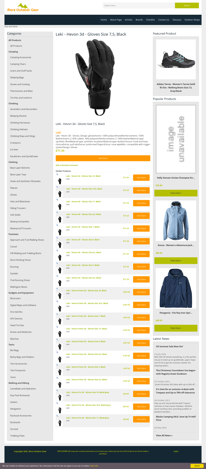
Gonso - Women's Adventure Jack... (176, 245)
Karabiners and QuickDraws (23, 156)
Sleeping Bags (17, 77)
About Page (117, 19)
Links (176, 451)
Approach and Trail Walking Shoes (26, 239)
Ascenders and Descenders (23, 109)
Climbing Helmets (18, 129)
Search (187, 5)
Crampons (15, 142)
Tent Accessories (18, 363)
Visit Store (103, 158)
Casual (13, 246)
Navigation (15, 408)
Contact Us (164, 19)
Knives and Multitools (20, 332)
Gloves (13, 194)
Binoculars (15, 298)
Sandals (14, 273)
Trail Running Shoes (20, 280)
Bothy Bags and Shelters (22, 357)
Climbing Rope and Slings (22, 136)
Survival (14, 429)
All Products (16, 45)
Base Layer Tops (18, 174)
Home (105, 19)
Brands (140, 19)
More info (94, 466)
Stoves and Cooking (19, 84)
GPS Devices (16, 318)
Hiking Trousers (18, 208)
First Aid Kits (16, 311)
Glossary (177, 19)
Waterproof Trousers (20, 228)
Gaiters (13, 402)
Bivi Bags (14, 350)
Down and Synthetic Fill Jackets (25, 181)
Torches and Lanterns (21, 97)
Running (14, 266)
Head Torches (17, 325)
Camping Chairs (18, 64)
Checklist (151, 19)
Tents (13, 377)
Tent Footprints (17, 370)
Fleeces (13, 187)
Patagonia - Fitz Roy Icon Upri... (176, 312)
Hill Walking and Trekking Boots (25, 253)
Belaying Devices (18, 115)
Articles (129, 19)
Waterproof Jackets (19, 221)
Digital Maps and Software (23, 305)
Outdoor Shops (192, 19)
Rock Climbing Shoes (20, 259)
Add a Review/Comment (66, 165)
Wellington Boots (18, 286)
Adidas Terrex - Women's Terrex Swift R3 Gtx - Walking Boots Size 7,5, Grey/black (176, 65)
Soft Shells (15, 214)
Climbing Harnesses (20, 122)
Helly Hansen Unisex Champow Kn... (176, 177)
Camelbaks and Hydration (23, 388)
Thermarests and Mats (21, 91)
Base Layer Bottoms (20, 167)
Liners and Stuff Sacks (21, 70)
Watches (14, 338)
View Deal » (176, 193)
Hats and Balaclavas (20, 201)
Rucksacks (15, 422)
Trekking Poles (17, 435)
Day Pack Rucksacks (20, 395)
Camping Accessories (20, 57)
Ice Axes (14, 149)
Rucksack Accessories (20, 415)
